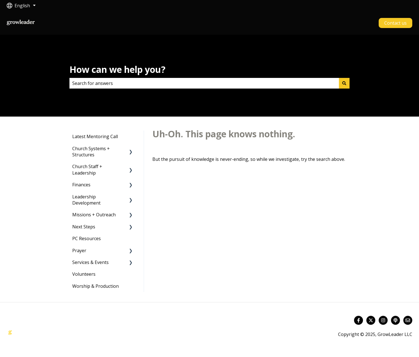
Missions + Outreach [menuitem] (94, 215)
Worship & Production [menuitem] (95, 286)
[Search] (344, 83)
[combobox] (204, 83)
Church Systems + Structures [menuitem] (91, 151)
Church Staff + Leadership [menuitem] (87, 169)
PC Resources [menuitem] (86, 238)
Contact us (395, 23)
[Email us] (407, 320)
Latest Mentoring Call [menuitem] (95, 136)
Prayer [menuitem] (79, 250)
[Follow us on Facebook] (358, 320)
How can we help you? (117, 69)
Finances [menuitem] (81, 185)
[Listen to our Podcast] (395, 320)
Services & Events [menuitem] (90, 262)
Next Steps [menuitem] (83, 227)
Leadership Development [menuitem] (86, 200)
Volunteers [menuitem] (84, 274)
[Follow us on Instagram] (383, 320)
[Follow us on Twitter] (370, 320)
